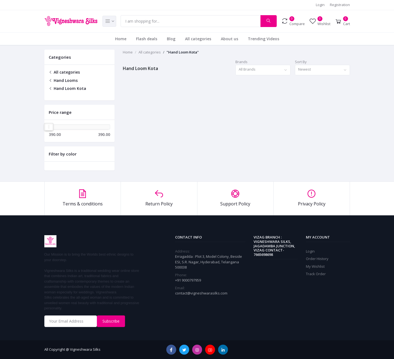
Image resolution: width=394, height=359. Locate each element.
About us (229, 38)
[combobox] (262, 70)
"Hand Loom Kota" (183, 52)
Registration (340, 4)
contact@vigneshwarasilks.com (201, 293)
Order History (317, 258)
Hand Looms (63, 80)
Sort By (301, 61)
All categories (198, 38)
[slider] (49, 127)
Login (320, 4)
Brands (241, 61)
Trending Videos (263, 38)
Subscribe (110, 321)
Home (120, 38)
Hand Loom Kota (67, 88)
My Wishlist (315, 266)
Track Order (316, 273)
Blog (171, 38)
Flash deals (146, 38)
